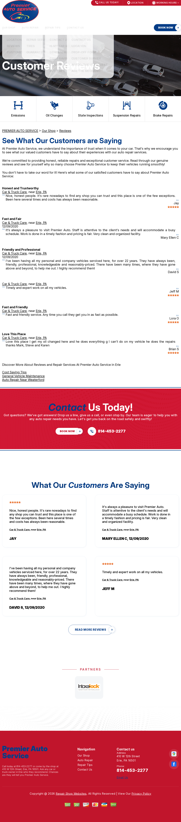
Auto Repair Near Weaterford (23, 380)
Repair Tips (52, 27)
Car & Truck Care (14, 192)
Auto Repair (30, 27)
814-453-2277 (24, 766)
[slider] (173, 207)
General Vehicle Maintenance (23, 376)
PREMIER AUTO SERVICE (20, 131)
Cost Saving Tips (14, 372)
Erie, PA (41, 192)
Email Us (122, 777)
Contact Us (75, 27)
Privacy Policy (141, 793)
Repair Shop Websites (71, 793)
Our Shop (8, 27)
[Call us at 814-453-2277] (107, 431)
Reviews (65, 131)
